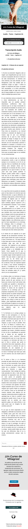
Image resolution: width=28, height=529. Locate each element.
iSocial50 (19, 526)
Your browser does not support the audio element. (13, 43)
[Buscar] (12, 443)
